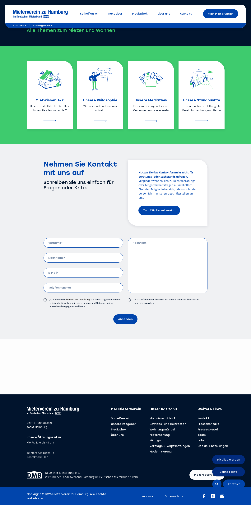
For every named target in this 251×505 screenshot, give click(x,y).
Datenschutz (174, 496)
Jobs (201, 440)
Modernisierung (161, 451)
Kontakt (203, 418)
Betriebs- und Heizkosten (168, 424)
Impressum (149, 496)
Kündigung (157, 440)
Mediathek (119, 429)
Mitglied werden (228, 459)
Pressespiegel (208, 429)
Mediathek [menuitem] (140, 13)
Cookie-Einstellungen (213, 446)
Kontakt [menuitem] (186, 13)
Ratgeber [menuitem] (115, 13)
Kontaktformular (37, 457)
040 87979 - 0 (46, 453)
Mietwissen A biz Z (162, 418)
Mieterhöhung (160, 435)
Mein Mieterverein (220, 14)
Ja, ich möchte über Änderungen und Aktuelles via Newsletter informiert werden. (166, 301)
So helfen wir (120, 418)
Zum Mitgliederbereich (159, 210)
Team (202, 435)
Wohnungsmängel (162, 429)
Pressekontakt (208, 424)
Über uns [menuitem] (163, 13)
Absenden (125, 319)
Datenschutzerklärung (78, 299)
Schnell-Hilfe (229, 472)
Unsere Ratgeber (123, 424)
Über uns (117, 435)
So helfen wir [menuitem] (89, 13)
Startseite (19, 25)
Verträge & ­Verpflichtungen (170, 446)
